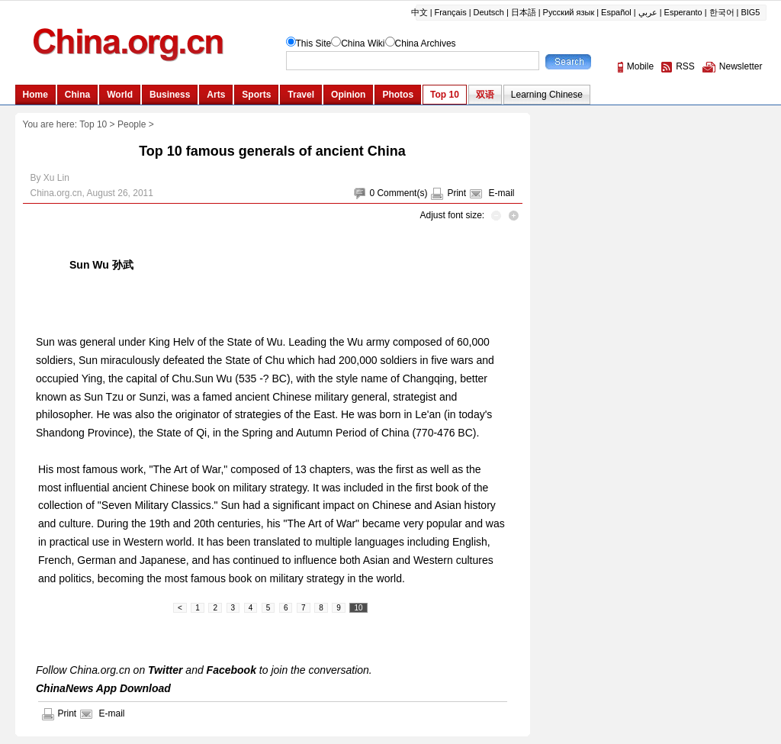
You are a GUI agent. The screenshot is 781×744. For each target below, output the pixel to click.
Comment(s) (402, 193)
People (131, 124)
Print (456, 193)
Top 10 (93, 124)
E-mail (501, 193)
